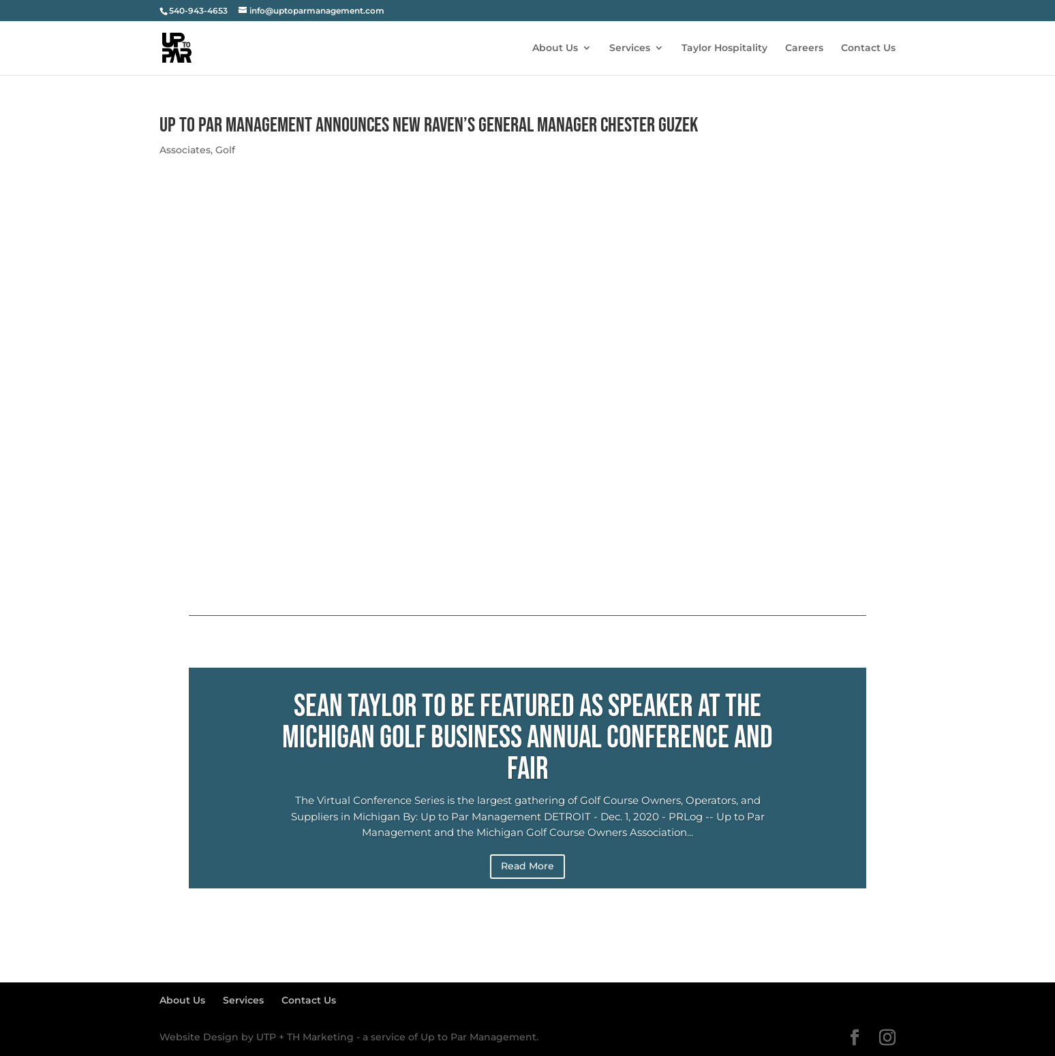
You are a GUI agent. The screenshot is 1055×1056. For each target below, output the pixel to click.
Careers (804, 48)
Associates (185, 150)
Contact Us (868, 48)
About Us (555, 48)
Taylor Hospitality (724, 48)
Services (629, 48)
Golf (225, 150)
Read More (527, 866)
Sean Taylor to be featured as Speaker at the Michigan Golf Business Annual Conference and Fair (527, 738)
